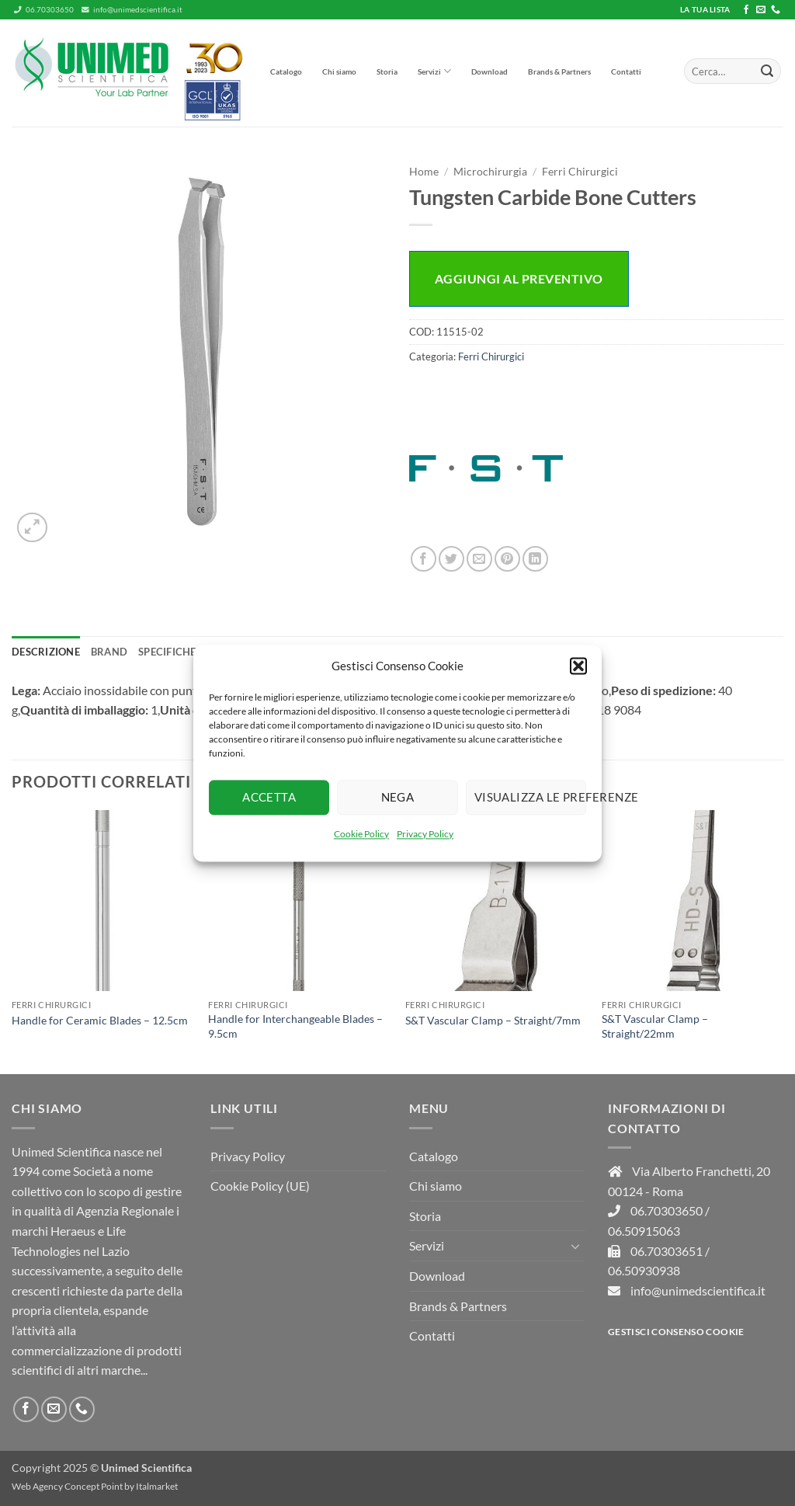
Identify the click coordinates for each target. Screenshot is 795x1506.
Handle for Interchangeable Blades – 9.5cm (295, 1026)
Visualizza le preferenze (530, 797)
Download (489, 71)
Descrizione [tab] (46, 651)
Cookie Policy (361, 834)
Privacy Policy (425, 834)
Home (424, 171)
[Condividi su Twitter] (451, 559)
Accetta (269, 797)
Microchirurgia (490, 171)
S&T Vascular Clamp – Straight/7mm (493, 1020)
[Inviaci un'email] (760, 10)
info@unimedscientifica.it (132, 9)
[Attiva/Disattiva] (575, 1245)
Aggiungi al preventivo (519, 278)
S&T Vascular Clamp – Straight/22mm (655, 1026)
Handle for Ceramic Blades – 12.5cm (100, 1020)
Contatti (626, 71)
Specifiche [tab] (167, 651)
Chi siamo (339, 71)
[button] (578, 665)
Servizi (434, 71)
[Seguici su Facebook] (746, 10)
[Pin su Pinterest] (507, 559)
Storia (387, 71)
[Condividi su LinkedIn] (535, 559)
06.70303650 (44, 9)
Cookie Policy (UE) (260, 1185)
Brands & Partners (559, 71)
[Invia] (767, 71)
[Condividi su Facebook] (423, 559)
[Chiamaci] (775, 10)
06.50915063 (644, 1230)
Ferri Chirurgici (580, 171)
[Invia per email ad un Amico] (479, 559)
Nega (398, 797)
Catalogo (286, 71)
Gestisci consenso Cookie (676, 1331)
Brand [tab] (109, 651)
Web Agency (37, 1486)
